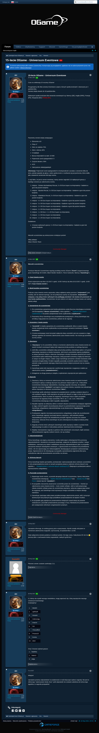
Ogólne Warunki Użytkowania (60, 479)
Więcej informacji (25, 68)
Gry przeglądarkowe (79, 47)
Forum (8, 46)
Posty (9, 102)
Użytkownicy (30, 47)
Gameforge (63, 47)
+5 (37, 77)
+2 (37, 259)
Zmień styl (74, 721)
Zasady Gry (80, 479)
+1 (37, 559)
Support (42, 47)
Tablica (18, 47)
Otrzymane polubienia (14, 100)
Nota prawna (7, 721)
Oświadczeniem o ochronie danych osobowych (52, 466)
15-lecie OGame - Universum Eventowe (31, 60)
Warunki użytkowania (19, 721)
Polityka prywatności (34, 721)
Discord (52, 47)
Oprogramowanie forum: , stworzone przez (49, 729)
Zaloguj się (6, 2)
